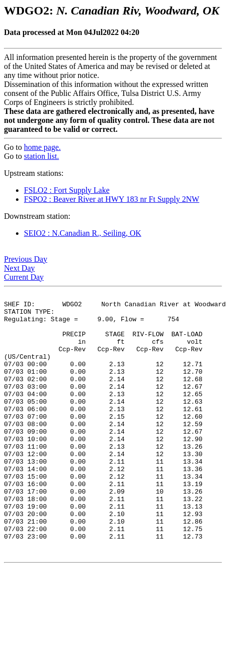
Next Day (19, 268)
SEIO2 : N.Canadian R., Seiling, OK (82, 233)
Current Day (24, 277)
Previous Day (25, 259)
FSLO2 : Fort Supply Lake (67, 190)
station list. (41, 156)
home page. (42, 147)
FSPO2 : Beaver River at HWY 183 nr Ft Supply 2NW (111, 199)
